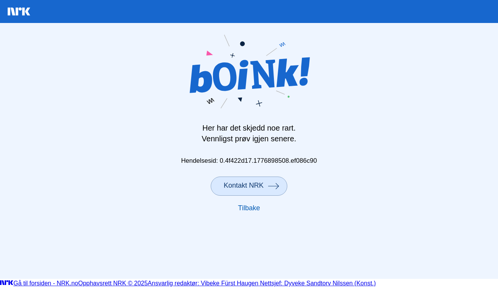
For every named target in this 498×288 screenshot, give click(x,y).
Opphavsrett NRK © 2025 (113, 283)
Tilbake (249, 208)
